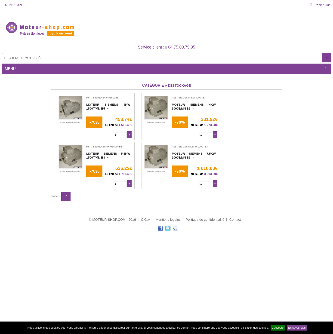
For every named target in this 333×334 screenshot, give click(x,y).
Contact (235, 219)
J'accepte (278, 327)
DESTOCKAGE (179, 85)
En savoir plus (296, 327)
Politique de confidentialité (205, 219)
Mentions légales (168, 219)
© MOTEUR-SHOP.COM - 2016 (112, 219)
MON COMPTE (14, 5)
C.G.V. (146, 219)
